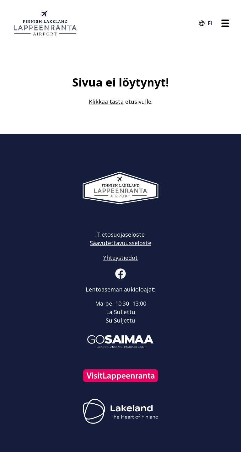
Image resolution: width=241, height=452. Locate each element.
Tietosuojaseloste (120, 234)
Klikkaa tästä (106, 101)
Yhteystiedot (120, 257)
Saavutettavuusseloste (120, 243)
